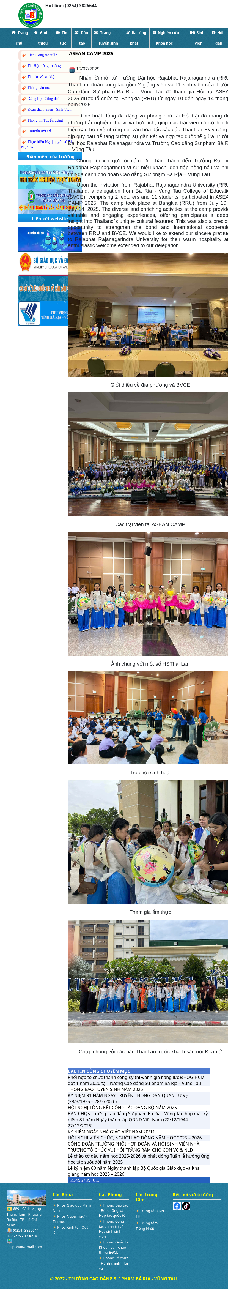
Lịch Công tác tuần (39, 55)
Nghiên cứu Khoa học (165, 38)
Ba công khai (136, 38)
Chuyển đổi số (36, 131)
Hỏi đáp (217, 38)
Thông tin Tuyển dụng (42, 120)
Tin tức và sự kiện (39, 77)
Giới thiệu (41, 38)
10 (92, 1180)
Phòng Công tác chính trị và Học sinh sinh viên (111, 1229)
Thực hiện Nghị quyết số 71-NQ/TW (47, 144)
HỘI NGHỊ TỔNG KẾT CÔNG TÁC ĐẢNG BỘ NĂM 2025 (122, 1108)
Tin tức (61, 38)
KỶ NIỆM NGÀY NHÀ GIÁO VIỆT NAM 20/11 (111, 1132)
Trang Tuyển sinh (106, 38)
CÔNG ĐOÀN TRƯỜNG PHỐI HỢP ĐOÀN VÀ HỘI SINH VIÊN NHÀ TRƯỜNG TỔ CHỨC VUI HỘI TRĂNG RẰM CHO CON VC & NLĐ (134, 1147)
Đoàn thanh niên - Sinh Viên (46, 109)
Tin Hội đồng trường (41, 66)
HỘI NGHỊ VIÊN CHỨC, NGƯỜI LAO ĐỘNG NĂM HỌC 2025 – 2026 (135, 1138)
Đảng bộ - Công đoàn (41, 99)
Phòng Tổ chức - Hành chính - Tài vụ (113, 1263)
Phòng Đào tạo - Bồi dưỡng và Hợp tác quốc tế (113, 1210)
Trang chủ (20, 38)
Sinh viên (197, 38)
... (97, 1180)
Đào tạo (81, 38)
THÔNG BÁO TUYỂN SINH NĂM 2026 (105, 1089)
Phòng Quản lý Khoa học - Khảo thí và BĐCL (113, 1247)
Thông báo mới (36, 88)
